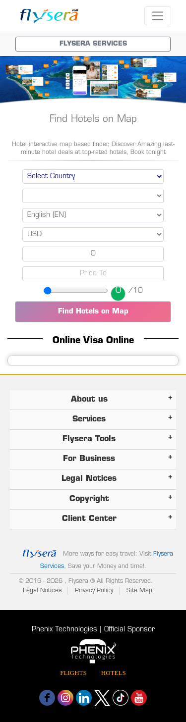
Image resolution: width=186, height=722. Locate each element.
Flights (73, 672)
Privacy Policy (94, 591)
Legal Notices (42, 591)
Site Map (139, 591)
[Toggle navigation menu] (93, 44)
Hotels (113, 672)
